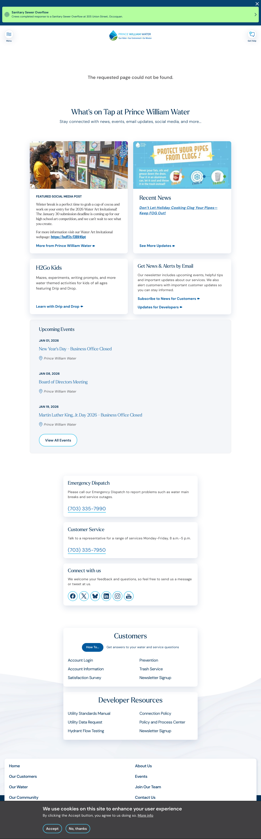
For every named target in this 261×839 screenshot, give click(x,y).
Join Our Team (148, 787)
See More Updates (155, 246)
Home (14, 766)
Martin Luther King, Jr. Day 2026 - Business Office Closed (90, 415)
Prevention (148, 660)
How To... (92, 647)
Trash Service (151, 669)
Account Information (86, 669)
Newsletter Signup (155, 677)
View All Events (58, 440)
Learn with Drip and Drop (57, 307)
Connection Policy (155, 713)
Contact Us (145, 797)
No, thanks (78, 831)
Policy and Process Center (162, 722)
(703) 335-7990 (87, 508)
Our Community (23, 797)
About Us (143, 766)
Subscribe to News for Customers (167, 298)
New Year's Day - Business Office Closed (75, 349)
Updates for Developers (158, 307)
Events (141, 776)
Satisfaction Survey (84, 677)
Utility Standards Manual (89, 713)
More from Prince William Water (63, 246)
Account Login (80, 660)
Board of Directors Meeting (63, 382)
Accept (52, 831)
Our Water (18, 787)
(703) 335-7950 (87, 550)
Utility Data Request (85, 722)
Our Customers (23, 776)
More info (145, 818)
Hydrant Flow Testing (86, 731)
